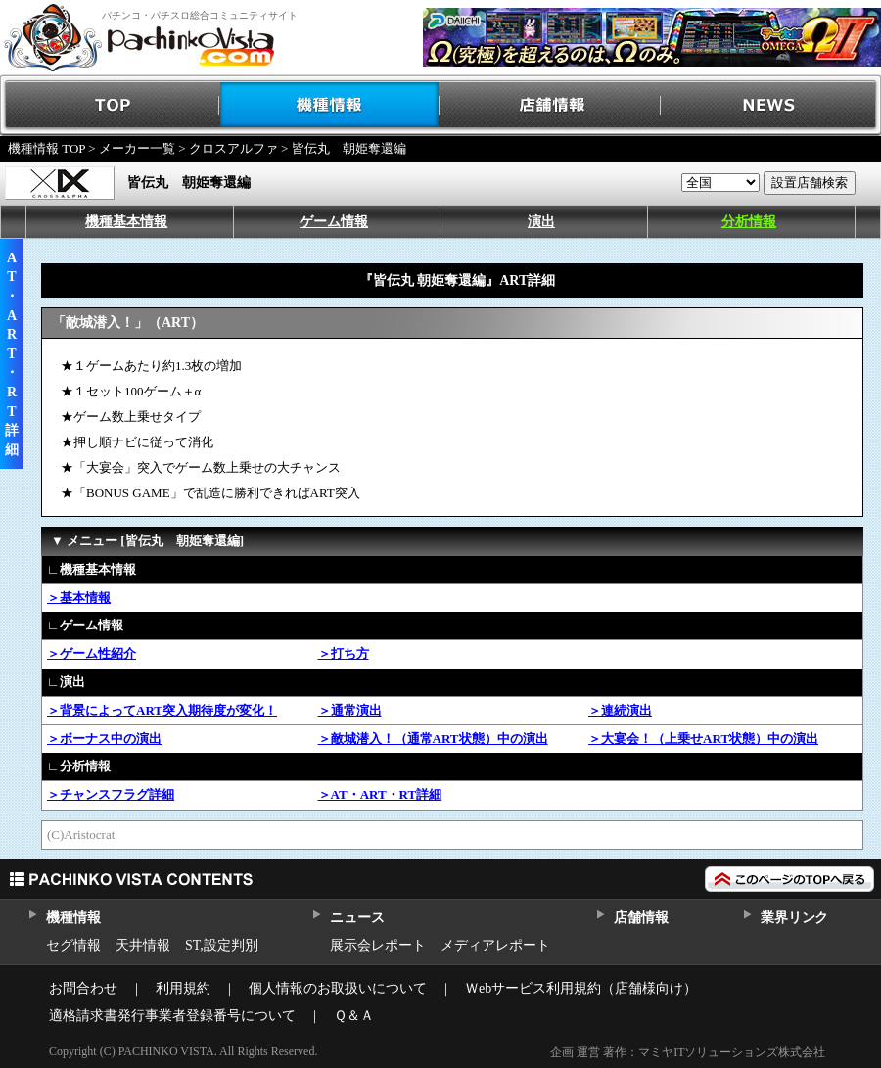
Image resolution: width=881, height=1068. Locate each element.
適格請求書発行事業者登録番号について (172, 1015)
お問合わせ (83, 988)
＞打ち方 (343, 653)
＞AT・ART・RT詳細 (380, 794)
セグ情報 (73, 945)
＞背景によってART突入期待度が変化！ (162, 710)
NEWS (771, 105)
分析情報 (748, 221)
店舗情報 (550, 105)
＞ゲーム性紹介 (91, 653)
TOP (110, 105)
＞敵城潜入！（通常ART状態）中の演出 (433, 738)
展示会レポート (378, 945)
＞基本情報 (79, 597)
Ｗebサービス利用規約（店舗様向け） (581, 988)
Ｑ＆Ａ (354, 1015)
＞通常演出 (350, 710)
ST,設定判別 (221, 945)
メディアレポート (495, 945)
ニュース (357, 917)
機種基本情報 (126, 221)
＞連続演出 (620, 710)
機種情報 (330, 105)
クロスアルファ (233, 148)
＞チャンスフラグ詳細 (110, 794)
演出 (541, 221)
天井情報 (143, 945)
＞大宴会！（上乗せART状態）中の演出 (703, 738)
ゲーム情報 (334, 221)
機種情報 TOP (46, 148)
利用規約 (183, 988)
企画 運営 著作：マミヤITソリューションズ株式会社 (687, 1052)
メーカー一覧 (137, 148)
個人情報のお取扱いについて (338, 988)
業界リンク (794, 917)
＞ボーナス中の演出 (104, 738)
